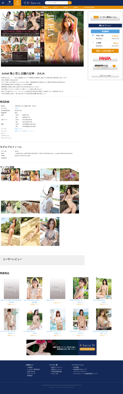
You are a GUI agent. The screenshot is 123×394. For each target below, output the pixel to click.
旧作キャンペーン (28, 131)
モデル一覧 (54, 373)
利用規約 (30, 375)
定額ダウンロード (56, 369)
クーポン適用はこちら (108, 17)
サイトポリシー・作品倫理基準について (85, 373)
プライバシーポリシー (80, 371)
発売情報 (89, 7)
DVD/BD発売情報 (56, 371)
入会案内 (17, 3)
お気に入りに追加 (105, 75)
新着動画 (45, 7)
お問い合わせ (31, 371)
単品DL (66, 7)
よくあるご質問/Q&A (33, 369)
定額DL (76, 7)
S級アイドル (18, 128)
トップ (33, 7)
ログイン (9, 3)
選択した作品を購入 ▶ (105, 51)
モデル (56, 7)
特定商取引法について (80, 369)
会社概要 (76, 367)
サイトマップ (31, 373)
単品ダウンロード (56, 367)
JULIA (16, 108)
